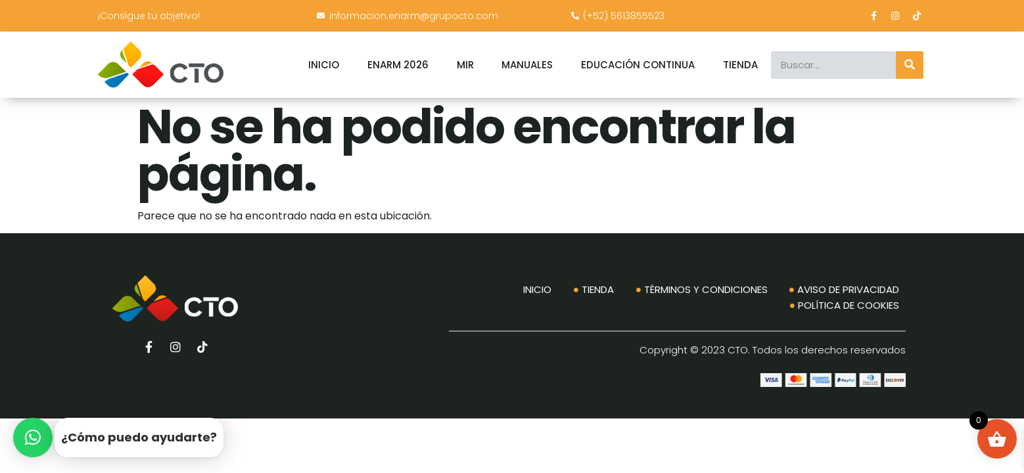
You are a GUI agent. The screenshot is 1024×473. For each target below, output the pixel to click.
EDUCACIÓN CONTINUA (638, 65)
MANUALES (527, 65)
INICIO (323, 65)
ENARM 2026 (398, 65)
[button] (33, 437)
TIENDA (740, 65)
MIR (465, 65)
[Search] (909, 65)
